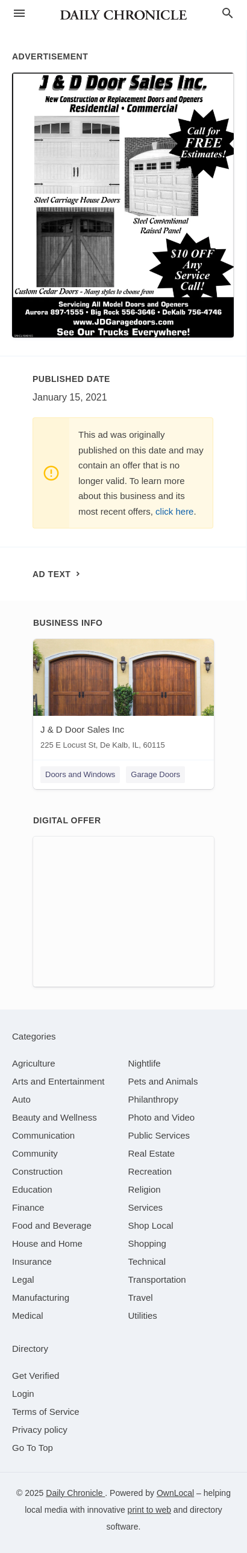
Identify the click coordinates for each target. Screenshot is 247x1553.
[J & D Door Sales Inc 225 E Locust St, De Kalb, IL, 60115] (123, 697)
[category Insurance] (32, 1261)
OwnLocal (175, 1493)
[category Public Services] (159, 1135)
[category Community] (35, 1153)
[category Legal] (23, 1279)
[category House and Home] (47, 1243)
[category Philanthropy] (153, 1099)
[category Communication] (43, 1135)
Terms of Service (46, 1411)
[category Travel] (140, 1297)
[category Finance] (28, 1207)
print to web (149, 1510)
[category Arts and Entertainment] (58, 1081)
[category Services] (145, 1207)
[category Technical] (147, 1261)
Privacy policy (39, 1429)
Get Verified (35, 1375)
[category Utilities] (142, 1315)
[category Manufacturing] (40, 1297)
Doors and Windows (80, 774)
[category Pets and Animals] (163, 1081)
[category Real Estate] (151, 1153)
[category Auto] (21, 1099)
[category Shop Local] (151, 1225)
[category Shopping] (147, 1243)
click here (174, 511)
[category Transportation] (157, 1279)
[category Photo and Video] (161, 1117)
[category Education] (32, 1189)
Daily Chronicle (75, 1493)
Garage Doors (155, 774)
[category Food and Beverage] (52, 1225)
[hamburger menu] (19, 13)
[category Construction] (37, 1171)
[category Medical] (27, 1315)
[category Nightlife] (144, 1063)
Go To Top (32, 1448)
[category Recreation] (150, 1171)
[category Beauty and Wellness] (54, 1117)
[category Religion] (144, 1189)
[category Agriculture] (33, 1063)
